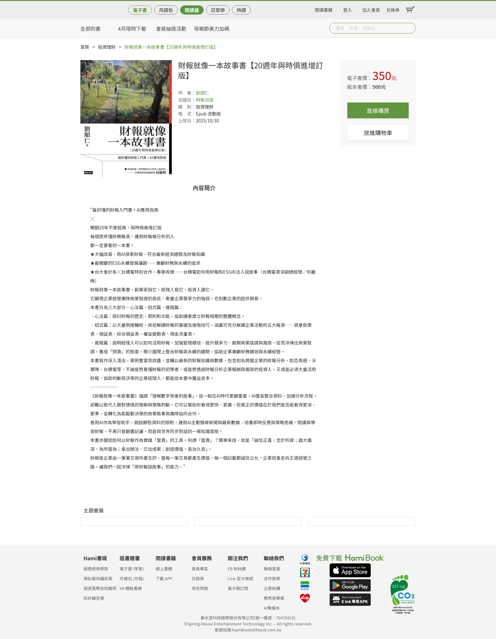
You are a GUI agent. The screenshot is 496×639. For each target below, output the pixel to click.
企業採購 (272, 588)
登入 (347, 9)
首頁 (84, 47)
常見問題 (200, 588)
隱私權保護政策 (98, 578)
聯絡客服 (272, 569)
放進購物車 (378, 132)
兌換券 (393, 9)
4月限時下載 (132, 28)
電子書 (140, 10)
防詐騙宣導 (94, 598)
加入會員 (371, 9)
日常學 (218, 10)
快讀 (241, 10)
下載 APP (164, 578)
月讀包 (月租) (132, 578)
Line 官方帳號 (240, 578)
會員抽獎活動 (171, 28)
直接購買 (378, 110)
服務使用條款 (96, 569)
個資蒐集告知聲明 (100, 588)
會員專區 (200, 569)
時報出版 (205, 99)
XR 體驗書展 (131, 588)
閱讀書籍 (323, 9)
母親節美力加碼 (211, 28)
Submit (410, 28)
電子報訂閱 (238, 588)
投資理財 (107, 47)
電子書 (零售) (132, 569)
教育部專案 (274, 598)
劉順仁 (202, 93)
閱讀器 (192, 10)
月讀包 (166, 10)
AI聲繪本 (272, 608)
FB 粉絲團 (237, 569)
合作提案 (272, 578)
